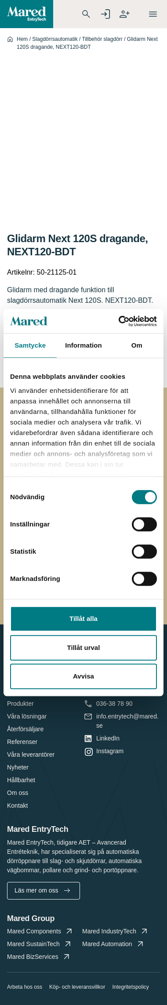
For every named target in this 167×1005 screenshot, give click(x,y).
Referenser (22, 741)
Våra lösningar (27, 716)
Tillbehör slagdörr (102, 39)
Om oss (17, 792)
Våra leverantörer (30, 754)
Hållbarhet (21, 780)
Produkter (20, 703)
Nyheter (18, 767)
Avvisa (83, 676)
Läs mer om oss (42, 890)
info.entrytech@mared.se (127, 720)
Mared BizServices (39, 956)
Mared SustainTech (40, 944)
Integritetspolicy (130, 987)
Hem (22, 39)
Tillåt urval (83, 647)
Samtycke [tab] (30, 345)
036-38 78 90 (114, 703)
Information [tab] (83, 345)
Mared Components (40, 931)
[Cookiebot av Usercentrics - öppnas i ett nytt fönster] (119, 321)
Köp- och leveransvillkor (77, 987)
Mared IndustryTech (115, 931)
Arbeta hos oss (24, 987)
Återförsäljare (25, 729)
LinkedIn (108, 738)
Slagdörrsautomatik (54, 39)
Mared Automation (113, 944)
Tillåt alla (83, 618)
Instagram (109, 751)
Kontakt (17, 805)
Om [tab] (136, 345)
